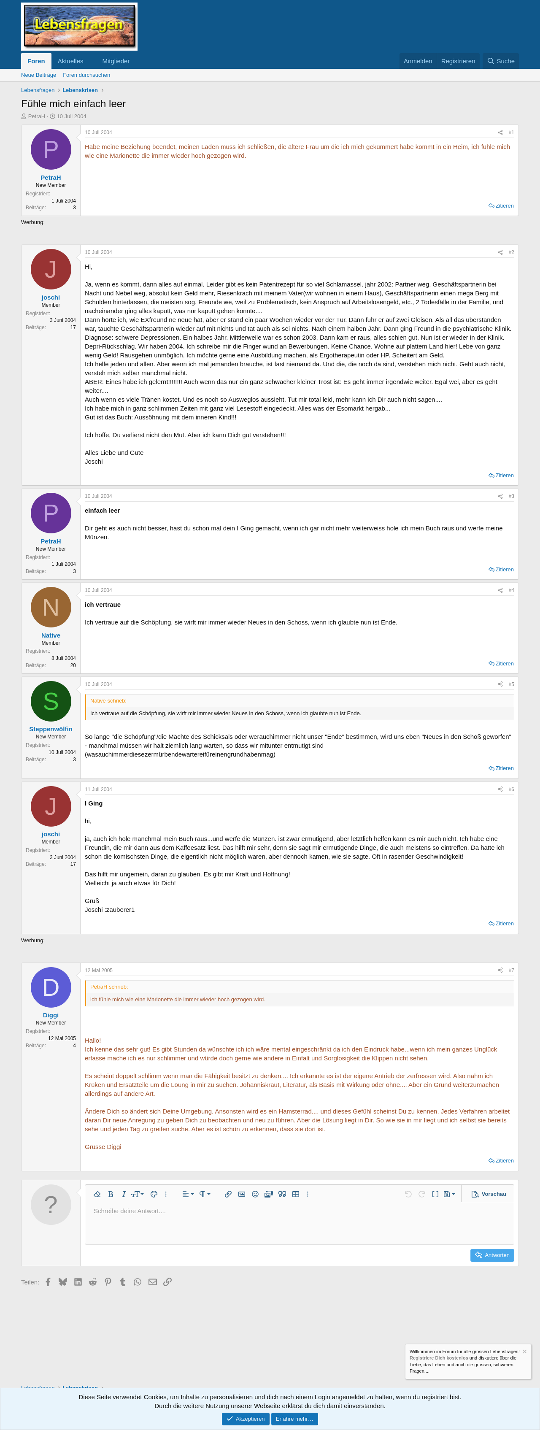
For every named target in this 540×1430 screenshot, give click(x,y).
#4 (511, 590)
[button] (90, 61)
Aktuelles (71, 61)
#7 (511, 970)
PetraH (36, 116)
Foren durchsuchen (86, 75)
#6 (511, 789)
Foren (36, 61)
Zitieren (505, 206)
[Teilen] (500, 133)
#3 (511, 496)
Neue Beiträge (38, 75)
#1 (511, 132)
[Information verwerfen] (524, 1353)
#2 (511, 252)
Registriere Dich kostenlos (439, 1358)
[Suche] (501, 61)
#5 (511, 684)
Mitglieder (116, 61)
